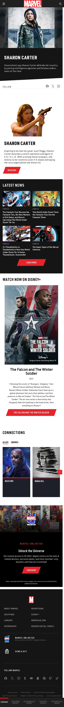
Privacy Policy (25, 692)
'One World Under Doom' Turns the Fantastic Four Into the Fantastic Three (45, 214)
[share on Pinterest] (44, 678)
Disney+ (35, 614)
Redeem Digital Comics (42, 626)
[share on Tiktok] (57, 678)
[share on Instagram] (57, 87)
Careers (8, 620)
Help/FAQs (9, 614)
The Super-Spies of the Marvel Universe (45, 248)
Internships (10, 626)
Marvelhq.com (38, 620)
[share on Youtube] (31, 678)
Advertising (37, 608)
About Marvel (11, 608)
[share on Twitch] (50, 678)
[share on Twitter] (51, 87)
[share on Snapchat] (37, 678)
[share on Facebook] (46, 87)
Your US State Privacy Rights (44, 692)
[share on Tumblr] (25, 678)
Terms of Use (13, 692)
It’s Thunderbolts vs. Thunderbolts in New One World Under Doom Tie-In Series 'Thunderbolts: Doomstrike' (16, 251)
